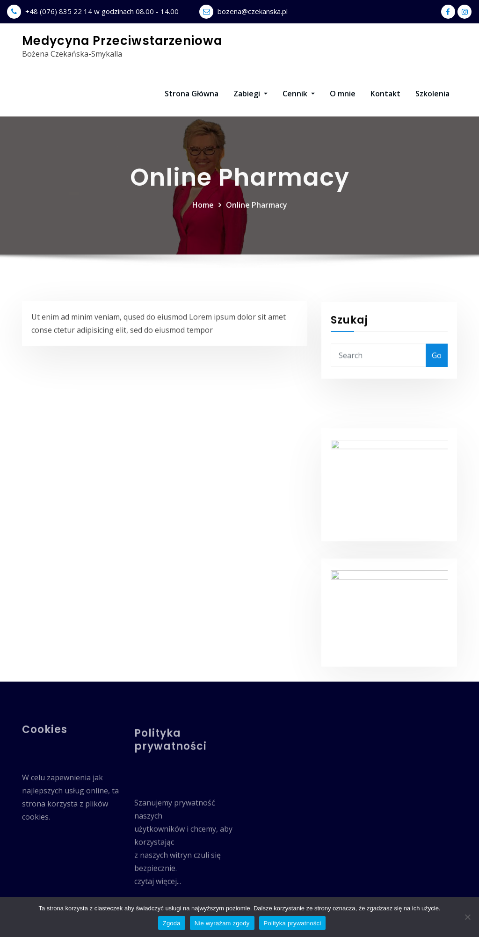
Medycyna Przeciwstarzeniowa (122, 40)
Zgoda (172, 923)
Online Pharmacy (256, 230)
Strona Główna (191, 93)
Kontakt (385, 93)
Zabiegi (250, 93)
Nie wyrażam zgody (222, 923)
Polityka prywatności (292, 923)
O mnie (343, 93)
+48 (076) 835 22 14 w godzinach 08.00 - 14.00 (102, 11)
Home (203, 230)
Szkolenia (432, 93)
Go (437, 396)
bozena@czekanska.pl (253, 11)
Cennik (299, 93)
